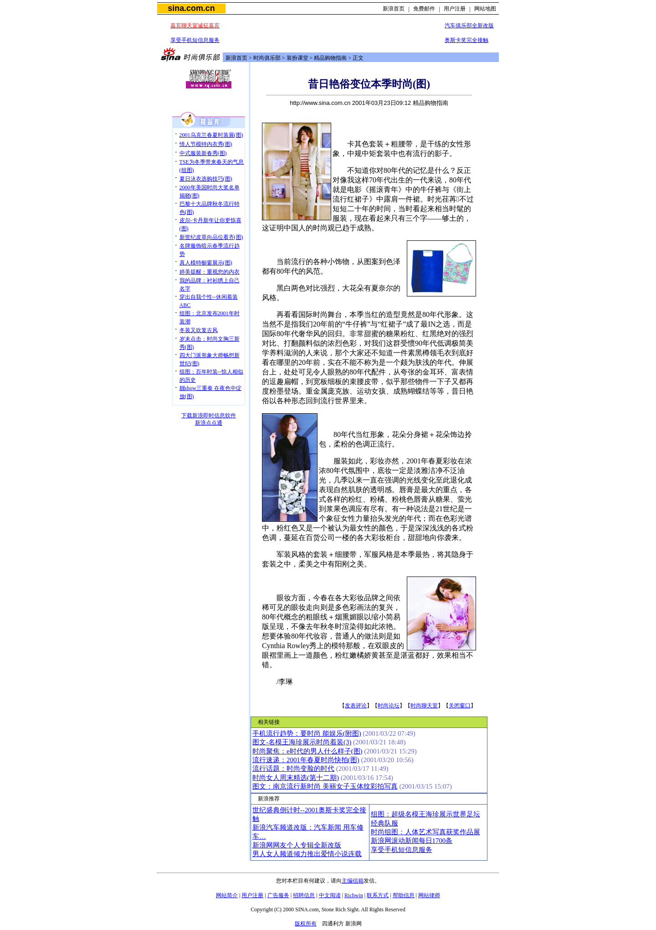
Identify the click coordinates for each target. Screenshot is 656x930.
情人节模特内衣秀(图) (205, 144)
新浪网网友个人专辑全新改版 (296, 845)
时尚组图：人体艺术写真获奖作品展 (425, 832)
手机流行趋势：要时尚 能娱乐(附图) (306, 733)
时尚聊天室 (424, 705)
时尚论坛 (389, 705)
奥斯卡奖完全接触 (466, 40)
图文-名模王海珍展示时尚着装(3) (301, 742)
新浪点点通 (208, 423)
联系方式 (378, 895)
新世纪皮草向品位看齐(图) (211, 237)
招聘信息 (304, 895)
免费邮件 (424, 8)
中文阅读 (330, 895)
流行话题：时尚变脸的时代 (293, 768)
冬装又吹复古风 (198, 330)
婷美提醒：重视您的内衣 (209, 272)
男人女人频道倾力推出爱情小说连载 (307, 853)
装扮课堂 (297, 58)
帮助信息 (404, 895)
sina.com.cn (191, 8)
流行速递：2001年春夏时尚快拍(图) (305, 760)
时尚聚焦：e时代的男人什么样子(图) (307, 751)
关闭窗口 (460, 705)
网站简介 (227, 895)
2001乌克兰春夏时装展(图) (211, 135)
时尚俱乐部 (267, 58)
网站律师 (429, 895)
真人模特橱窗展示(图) (205, 263)
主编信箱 (353, 881)
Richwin (353, 895)
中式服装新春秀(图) (203, 153)
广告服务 (278, 895)
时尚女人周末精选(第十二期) (295, 777)
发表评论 (356, 705)
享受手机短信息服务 (195, 40)
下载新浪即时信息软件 (208, 415)
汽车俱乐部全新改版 (469, 25)
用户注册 (455, 8)
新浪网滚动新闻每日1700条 (412, 840)
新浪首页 (394, 8)
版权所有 (306, 923)
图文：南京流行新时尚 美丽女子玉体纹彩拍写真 (325, 786)
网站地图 (485, 8)
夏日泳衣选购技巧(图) (205, 179)
